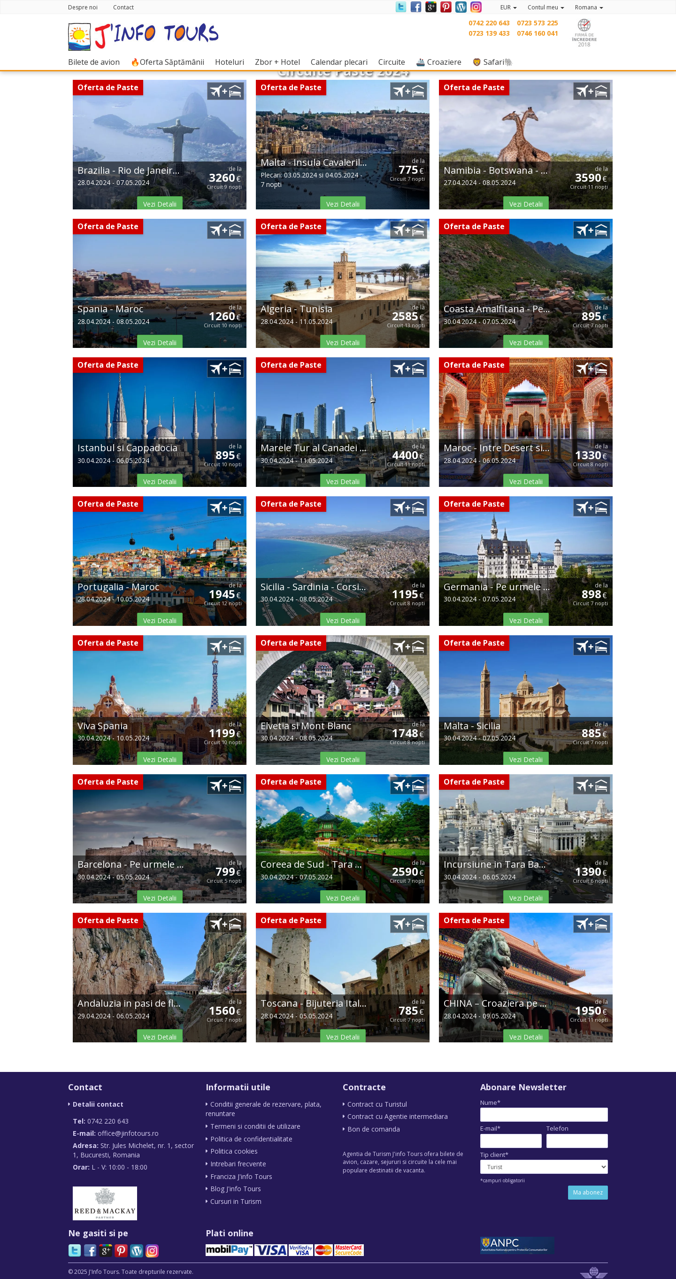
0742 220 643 (489, 22)
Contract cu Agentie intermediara (397, 1116)
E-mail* (490, 1128)
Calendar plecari (341, 61)
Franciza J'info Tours (241, 1174)
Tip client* (494, 1154)
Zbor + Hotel (280, 61)
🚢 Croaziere (441, 61)
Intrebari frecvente (238, 1162)
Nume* (490, 1102)
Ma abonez (588, 1192)
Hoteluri (232, 61)
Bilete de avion (96, 61)
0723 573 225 (537, 22)
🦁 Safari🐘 (495, 61)
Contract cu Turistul (377, 1104)
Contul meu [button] (546, 7)
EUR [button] (508, 7)
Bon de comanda (373, 1128)
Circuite (394, 61)
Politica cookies (234, 1150)
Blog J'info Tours (235, 1186)
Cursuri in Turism (235, 1198)
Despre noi (83, 7)
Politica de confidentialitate (251, 1137)
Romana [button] (589, 7)
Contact (123, 7)
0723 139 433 (489, 33)
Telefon (557, 1128)
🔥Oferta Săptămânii (170, 61)
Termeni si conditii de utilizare (255, 1125)
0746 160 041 (537, 33)
